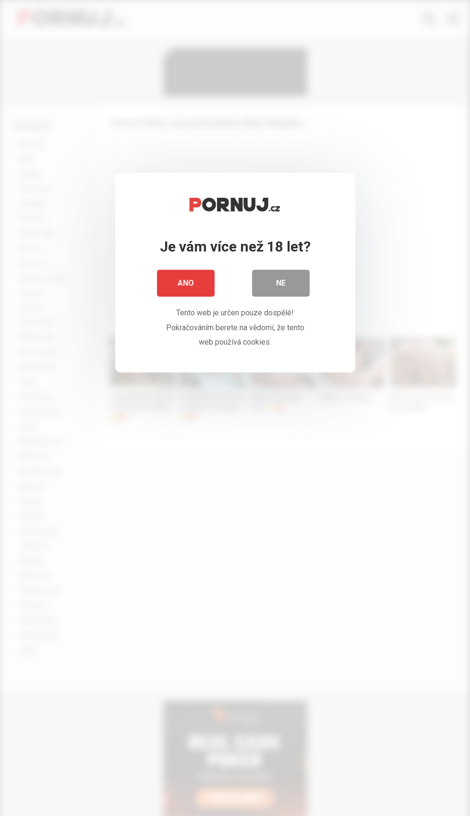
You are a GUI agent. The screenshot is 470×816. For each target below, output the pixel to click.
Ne (281, 283)
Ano (186, 283)
